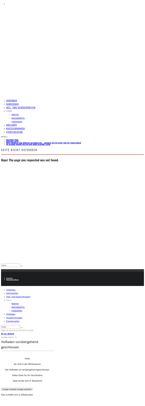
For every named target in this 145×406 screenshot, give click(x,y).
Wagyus (15, 114)
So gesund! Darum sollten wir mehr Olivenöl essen (28, 144)
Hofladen (10, 314)
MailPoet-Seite (12, 141)
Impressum (9, 278)
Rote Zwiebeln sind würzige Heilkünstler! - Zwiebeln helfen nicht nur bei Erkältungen (43, 143)
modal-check (7, 337)
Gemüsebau (12, 293)
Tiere (9, 111)
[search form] (10, 265)
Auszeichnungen (14, 317)
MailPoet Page (12, 140)
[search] (22, 327)
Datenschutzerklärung (12, 279)
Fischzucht (17, 121)
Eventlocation (14, 132)
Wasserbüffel (18, 118)
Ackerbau (10, 289)
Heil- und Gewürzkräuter (21, 107)
